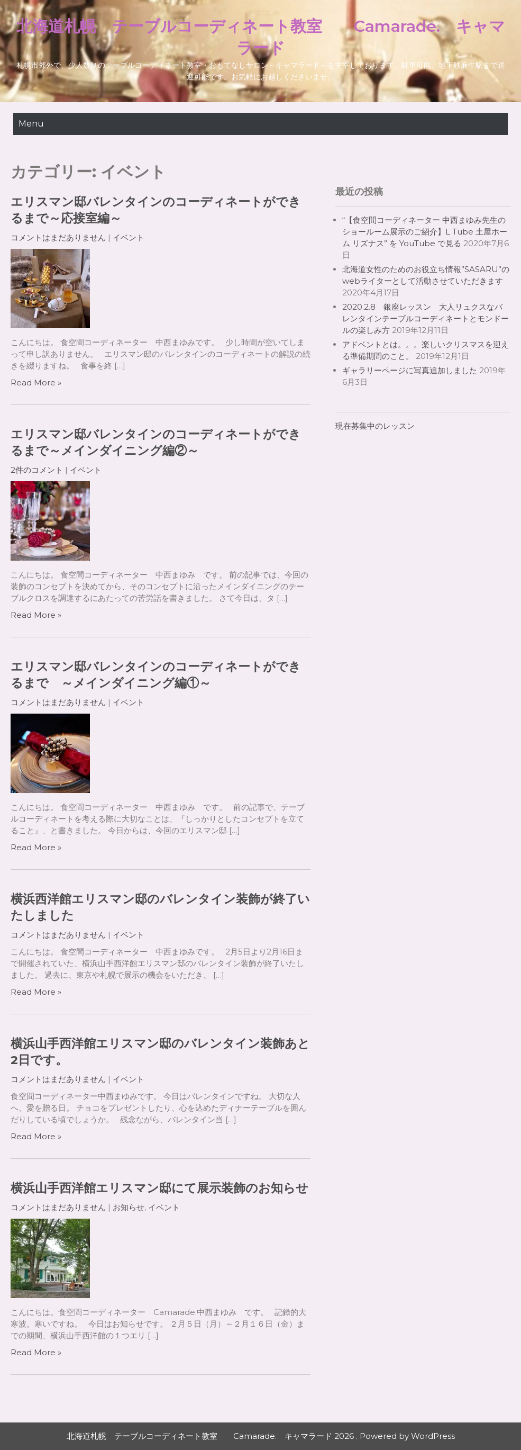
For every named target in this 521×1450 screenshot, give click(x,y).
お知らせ (128, 1207)
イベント (128, 237)
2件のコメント (37, 470)
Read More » (36, 382)
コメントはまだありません (58, 237)
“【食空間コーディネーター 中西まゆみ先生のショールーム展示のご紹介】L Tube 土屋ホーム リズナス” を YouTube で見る (424, 231)
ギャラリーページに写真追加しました (409, 370)
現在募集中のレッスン (375, 426)
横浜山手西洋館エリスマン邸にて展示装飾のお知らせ (159, 1188)
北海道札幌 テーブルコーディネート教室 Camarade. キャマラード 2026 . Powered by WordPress (261, 1436)
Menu (31, 124)
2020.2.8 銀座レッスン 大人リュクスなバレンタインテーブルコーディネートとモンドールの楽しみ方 (425, 318)
